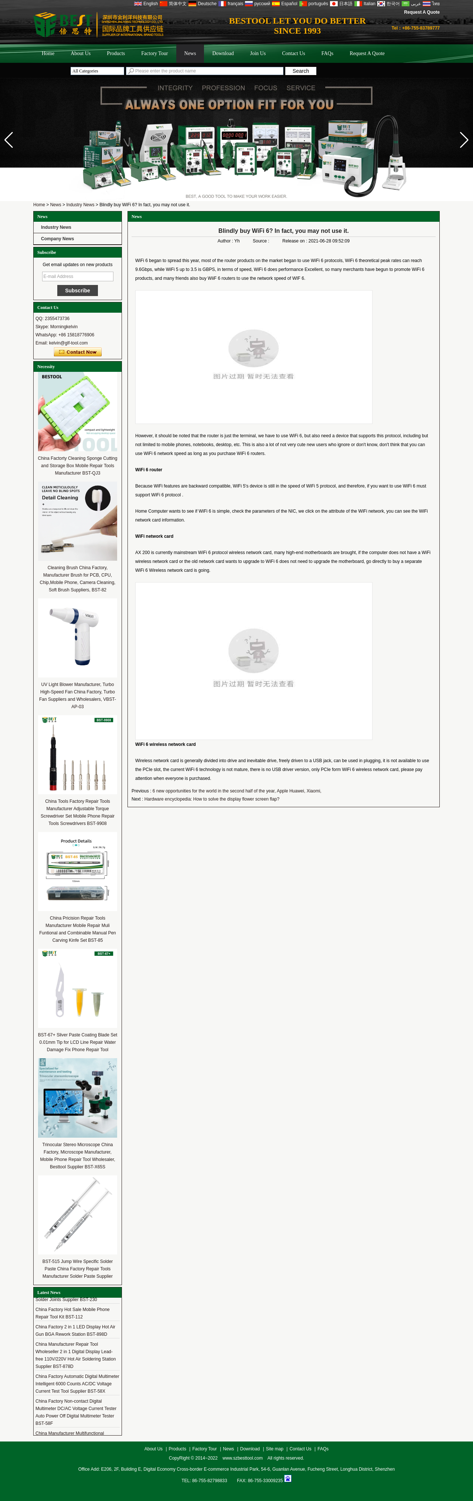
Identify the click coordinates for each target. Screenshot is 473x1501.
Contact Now (78, 352)
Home (48, 53)
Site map (274, 1448)
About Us (81, 53)
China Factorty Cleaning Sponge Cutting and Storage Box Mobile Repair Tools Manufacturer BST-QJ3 (78, 466)
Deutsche (207, 3)
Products (116, 53)
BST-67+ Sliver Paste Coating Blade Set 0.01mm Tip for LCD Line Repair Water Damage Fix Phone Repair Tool (77, 1042)
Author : (226, 241)
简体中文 (178, 3)
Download (223, 53)
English (150, 3)
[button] (464, 140)
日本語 (346, 3)
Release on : (295, 241)
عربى (416, 3)
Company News (57, 238)
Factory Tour (154, 53)
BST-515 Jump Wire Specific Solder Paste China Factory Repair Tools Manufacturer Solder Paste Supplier (77, 1269)
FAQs (327, 53)
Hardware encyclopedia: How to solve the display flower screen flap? (212, 799)
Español (289, 3)
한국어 (393, 3)
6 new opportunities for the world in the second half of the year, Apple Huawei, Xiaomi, (237, 791)
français (235, 3)
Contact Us (293, 53)
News (190, 53)
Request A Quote (422, 12)
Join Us (258, 53)
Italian (369, 3)
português (318, 3)
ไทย (436, 3)
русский (262, 3)
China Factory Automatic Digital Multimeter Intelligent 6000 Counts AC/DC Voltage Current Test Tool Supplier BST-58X (77, 1386)
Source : (261, 241)
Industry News (80, 204)
